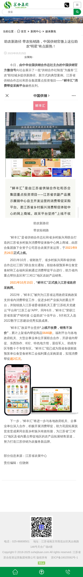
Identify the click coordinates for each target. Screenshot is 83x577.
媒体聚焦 (50, 31)
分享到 (28, 57)
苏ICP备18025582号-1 (64, 557)
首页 (21, 31)
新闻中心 (36, 31)
